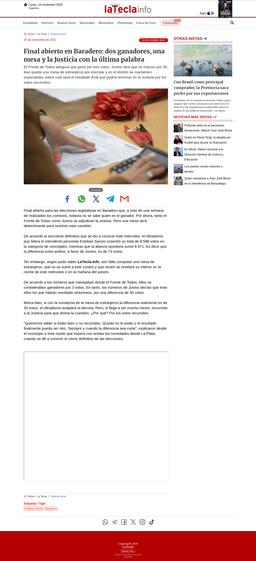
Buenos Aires (66, 22)
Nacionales (87, 22)
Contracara (171, 22)
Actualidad (30, 22)
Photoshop (124, 22)
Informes (47, 22)
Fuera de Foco (146, 22)
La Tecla (42, 34)
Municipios (106, 22)
